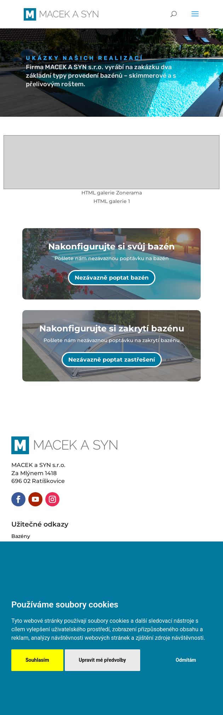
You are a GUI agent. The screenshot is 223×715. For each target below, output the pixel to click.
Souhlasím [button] (37, 660)
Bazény (20, 536)
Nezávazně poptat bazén (112, 277)
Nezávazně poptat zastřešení (111, 359)
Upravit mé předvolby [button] (102, 660)
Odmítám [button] (186, 660)
